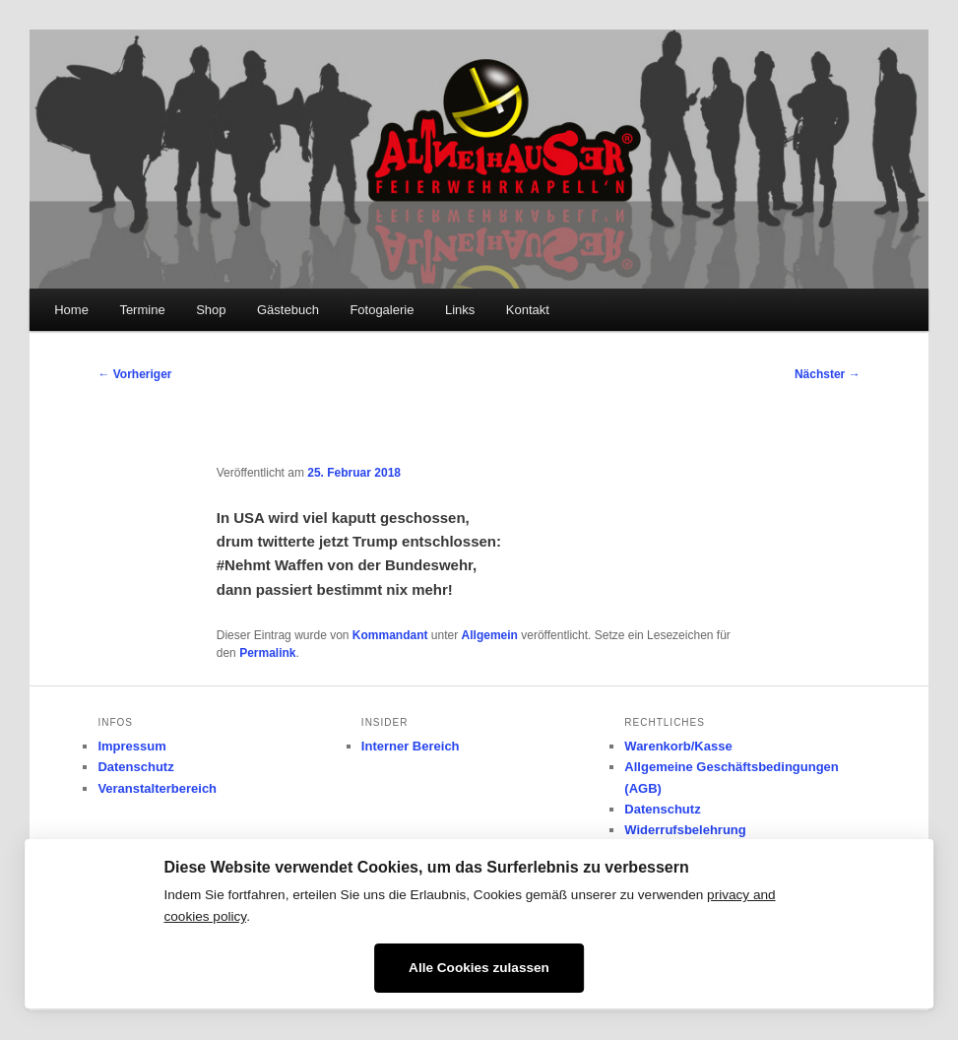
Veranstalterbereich (157, 788)
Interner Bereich (410, 746)
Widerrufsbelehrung (684, 829)
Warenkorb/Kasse (678, 746)
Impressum (131, 746)
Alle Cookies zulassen (479, 967)
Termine (141, 309)
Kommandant (390, 635)
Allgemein (490, 635)
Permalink (267, 653)
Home (71, 309)
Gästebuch (288, 309)
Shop (210, 309)
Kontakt (527, 309)
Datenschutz (135, 766)
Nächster (828, 374)
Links (460, 309)
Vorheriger (134, 374)
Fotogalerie (382, 309)
